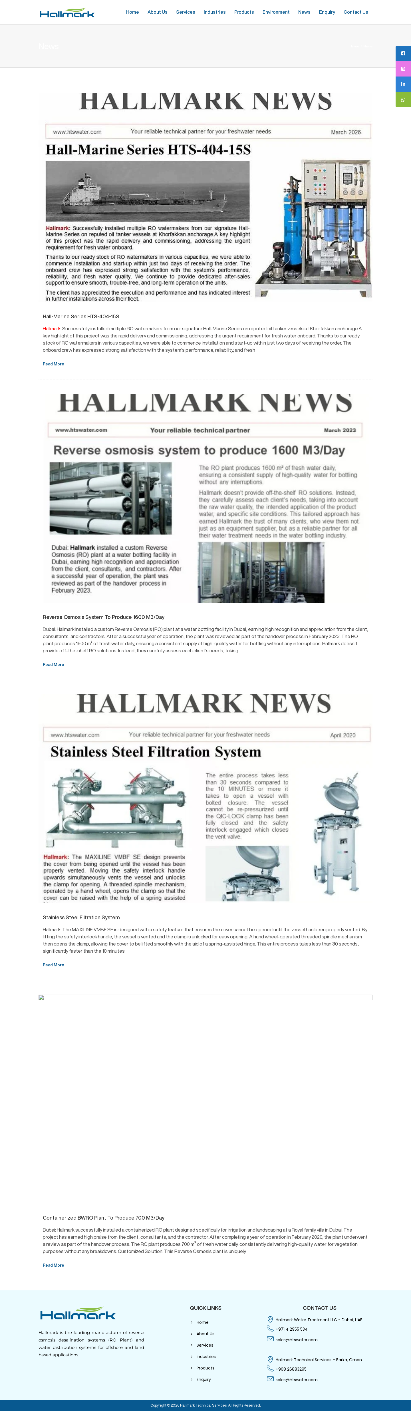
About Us (158, 12)
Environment (276, 12)
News (304, 12)
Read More (53, 364)
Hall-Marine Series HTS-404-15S (81, 316)
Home (132, 12)
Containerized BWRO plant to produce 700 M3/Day (103, 1217)
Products (244, 12)
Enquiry (327, 12)
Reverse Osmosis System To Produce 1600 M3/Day (103, 617)
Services (185, 12)
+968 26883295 (291, 1369)
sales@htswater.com (297, 1340)
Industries (215, 12)
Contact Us (356, 12)
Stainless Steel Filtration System (81, 917)
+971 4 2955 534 (292, 1329)
